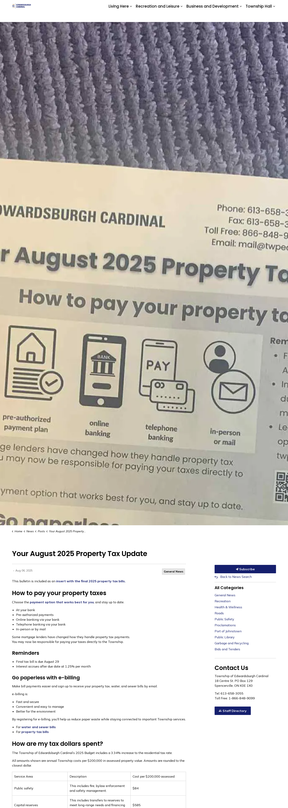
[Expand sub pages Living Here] (131, 16)
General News (173, 571)
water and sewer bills (38, 727)
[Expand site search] (272, 5)
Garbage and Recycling (232, 643)
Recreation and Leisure (157, 16)
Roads (219, 613)
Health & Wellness (228, 607)
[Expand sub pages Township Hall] (274, 16)
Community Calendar (204, 5)
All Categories (229, 587)
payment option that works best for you (62, 602)
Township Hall (259, 16)
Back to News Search (236, 577)
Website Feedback (252, 5)
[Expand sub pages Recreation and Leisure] (181, 16)
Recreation (223, 601)
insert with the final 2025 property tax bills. (91, 581)
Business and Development (212, 16)
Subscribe (245, 569)
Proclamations (225, 625)
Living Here (119, 16)
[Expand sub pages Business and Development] (241, 16)
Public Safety (224, 619)
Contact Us (229, 5)
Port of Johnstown (228, 631)
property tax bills (35, 732)
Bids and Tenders (227, 649)
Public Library (225, 637)
